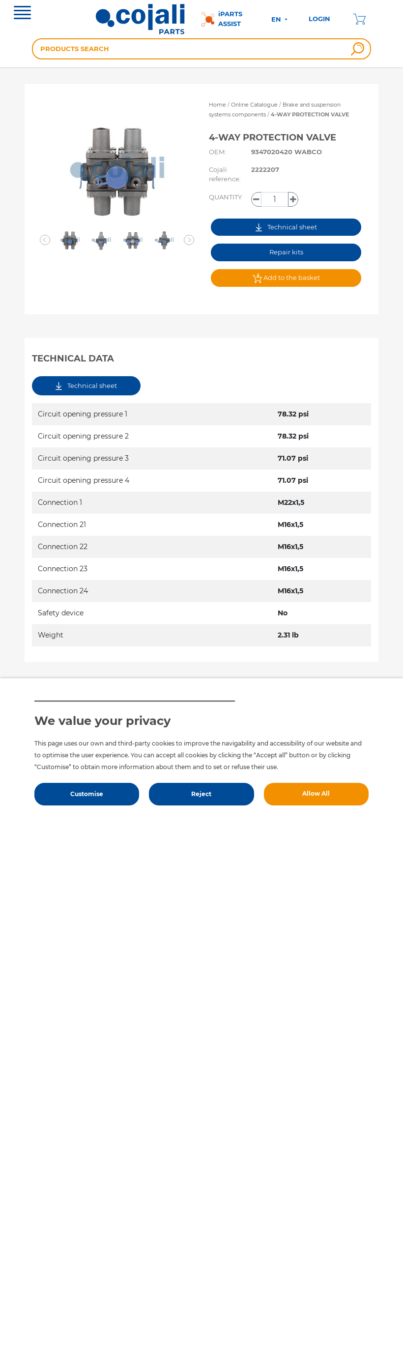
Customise (86, 794)
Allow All (316, 793)
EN (277, 19)
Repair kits (286, 252)
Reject (201, 794)
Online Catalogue (254, 104)
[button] (45, 240)
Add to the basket (286, 278)
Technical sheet (286, 227)
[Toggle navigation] (22, 14)
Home (217, 104)
